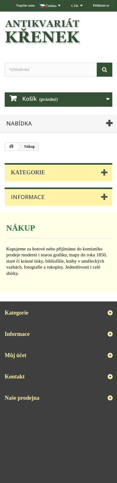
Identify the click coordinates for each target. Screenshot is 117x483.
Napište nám (25, 5)
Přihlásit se (101, 5)
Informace (28, 197)
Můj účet (15, 355)
